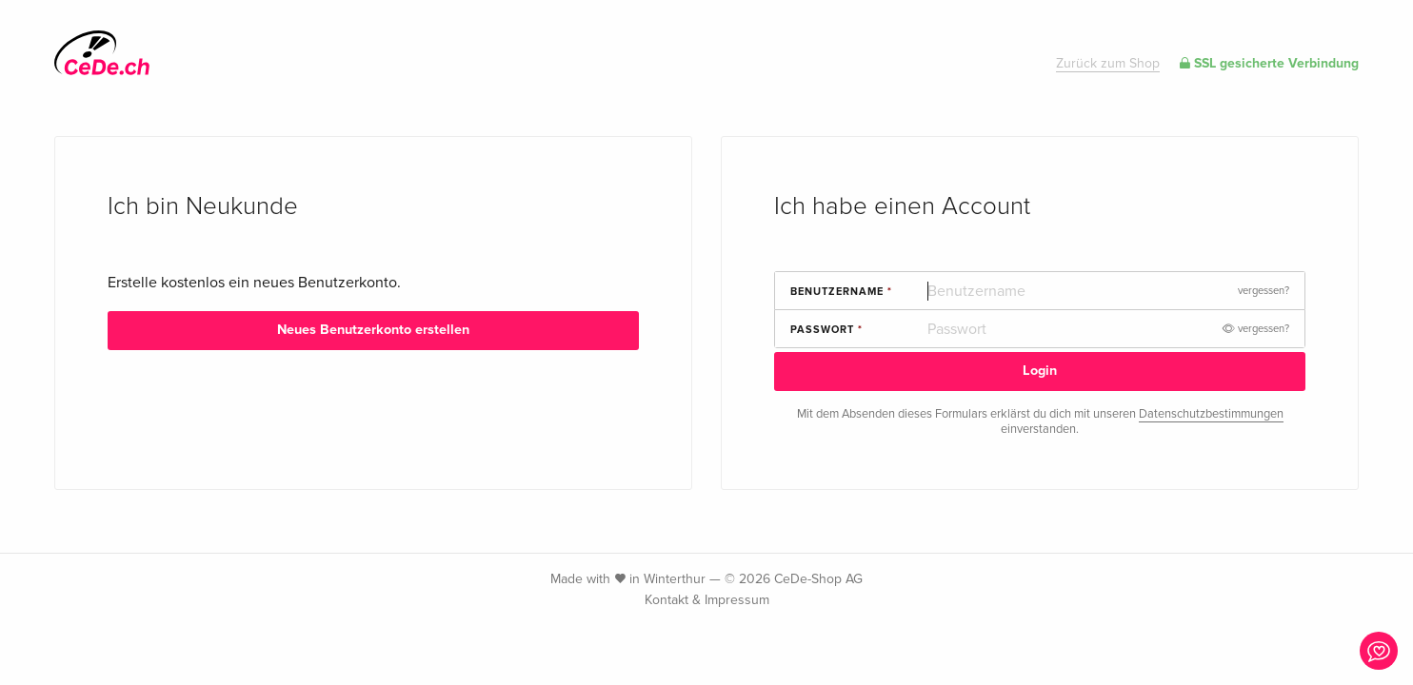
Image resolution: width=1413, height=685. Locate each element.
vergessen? (1263, 290)
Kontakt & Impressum (707, 600)
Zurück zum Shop (1108, 63)
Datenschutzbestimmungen (1211, 413)
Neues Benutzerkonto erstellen (373, 330)
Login (1040, 370)
